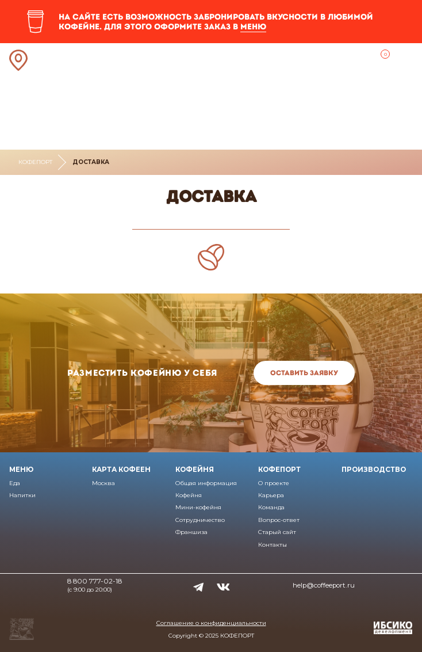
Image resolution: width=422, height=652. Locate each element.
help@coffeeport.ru (324, 585)
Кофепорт (35, 162)
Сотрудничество (200, 520)
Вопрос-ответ (279, 520)
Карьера (271, 495)
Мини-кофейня (198, 507)
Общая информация (206, 483)
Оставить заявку (304, 373)
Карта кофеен (121, 470)
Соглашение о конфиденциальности (211, 623)
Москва (103, 483)
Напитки (22, 495)
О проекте (273, 483)
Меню (21, 470)
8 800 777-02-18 (94, 581)
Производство (374, 470)
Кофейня (194, 470)
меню (253, 26)
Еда (14, 483)
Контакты (272, 544)
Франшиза (191, 532)
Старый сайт (277, 532)
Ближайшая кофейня (18, 60)
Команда (271, 507)
